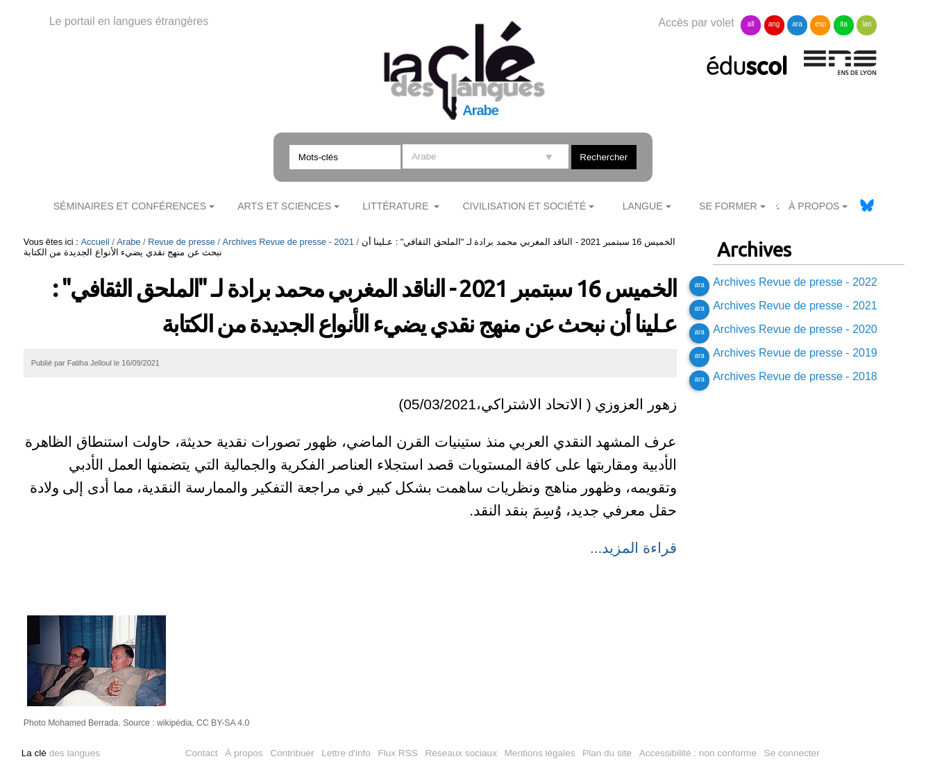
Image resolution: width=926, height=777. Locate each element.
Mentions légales (540, 753)
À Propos (814, 206)
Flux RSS (397, 753)
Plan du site (607, 753)
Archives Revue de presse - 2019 (795, 353)
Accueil (95, 242)
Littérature (396, 206)
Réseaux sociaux (461, 753)
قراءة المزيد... (633, 548)
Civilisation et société (524, 206)
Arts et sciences (284, 206)
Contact (201, 753)
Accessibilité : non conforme (698, 753)
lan (866, 24)
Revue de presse (181, 242)
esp (820, 24)
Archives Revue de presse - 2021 (288, 242)
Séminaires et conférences (129, 206)
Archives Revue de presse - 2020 (795, 329)
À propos (243, 753)
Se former (728, 206)
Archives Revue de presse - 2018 (795, 376)
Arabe (128, 242)
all (751, 24)
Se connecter (792, 753)
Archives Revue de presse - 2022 (795, 282)
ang (774, 24)
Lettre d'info (346, 753)
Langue (643, 206)
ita (844, 24)
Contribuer (292, 753)
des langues (61, 753)
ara (797, 24)
